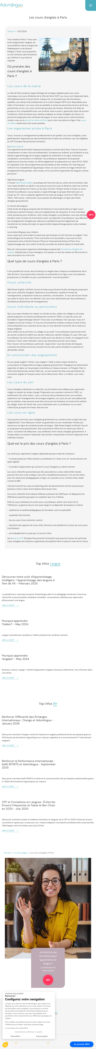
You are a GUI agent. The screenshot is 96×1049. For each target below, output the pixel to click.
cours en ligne (24, 412)
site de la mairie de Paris (36, 120)
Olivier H (11, 31)
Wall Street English (24, 182)
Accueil (7, 852)
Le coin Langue (20, 852)
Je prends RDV (82, 1044)
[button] (5, 1045)
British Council (16, 146)
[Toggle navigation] (90, 5)
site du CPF (18, 538)
